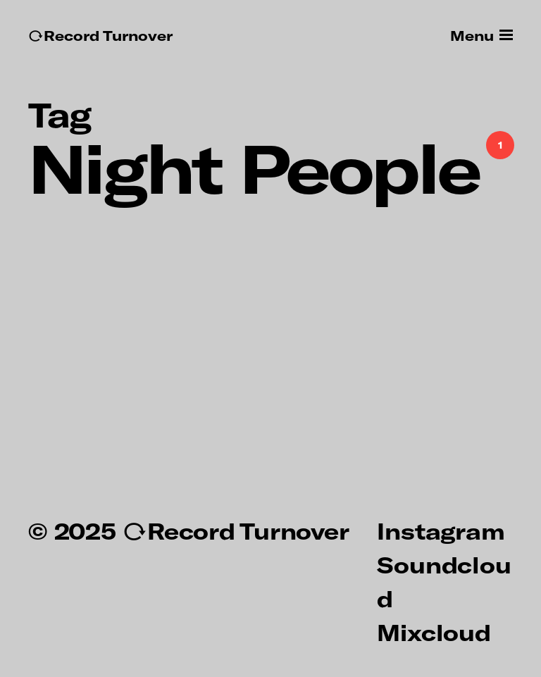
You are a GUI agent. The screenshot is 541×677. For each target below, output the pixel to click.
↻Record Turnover (100, 35)
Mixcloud (433, 632)
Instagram (440, 530)
